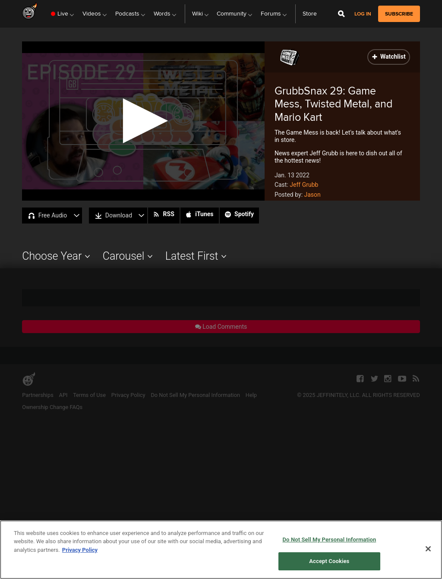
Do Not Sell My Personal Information (329, 539)
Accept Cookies (329, 561)
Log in (362, 14)
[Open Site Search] (341, 14)
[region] (221, 549)
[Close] (428, 548)
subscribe (399, 14)
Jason (312, 194)
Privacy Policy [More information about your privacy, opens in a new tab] (80, 550)
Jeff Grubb (304, 184)
